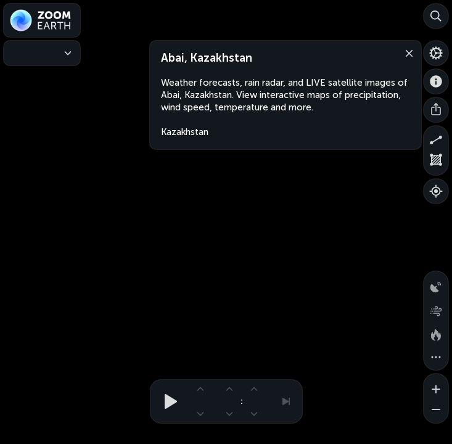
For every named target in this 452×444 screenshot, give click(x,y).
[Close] (406, 52)
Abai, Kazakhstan (206, 58)
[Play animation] (167, 401)
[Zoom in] (436, 386)
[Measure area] (436, 162)
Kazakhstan (184, 132)
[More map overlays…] (436, 357)
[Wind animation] (436, 308)
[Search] (436, 16)
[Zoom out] (436, 410)
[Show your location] (436, 191)
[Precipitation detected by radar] (436, 283)
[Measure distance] (436, 138)
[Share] (436, 109)
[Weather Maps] (42, 53)
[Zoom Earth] (42, 20)
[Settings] (436, 53)
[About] (436, 81)
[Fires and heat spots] (436, 333)
